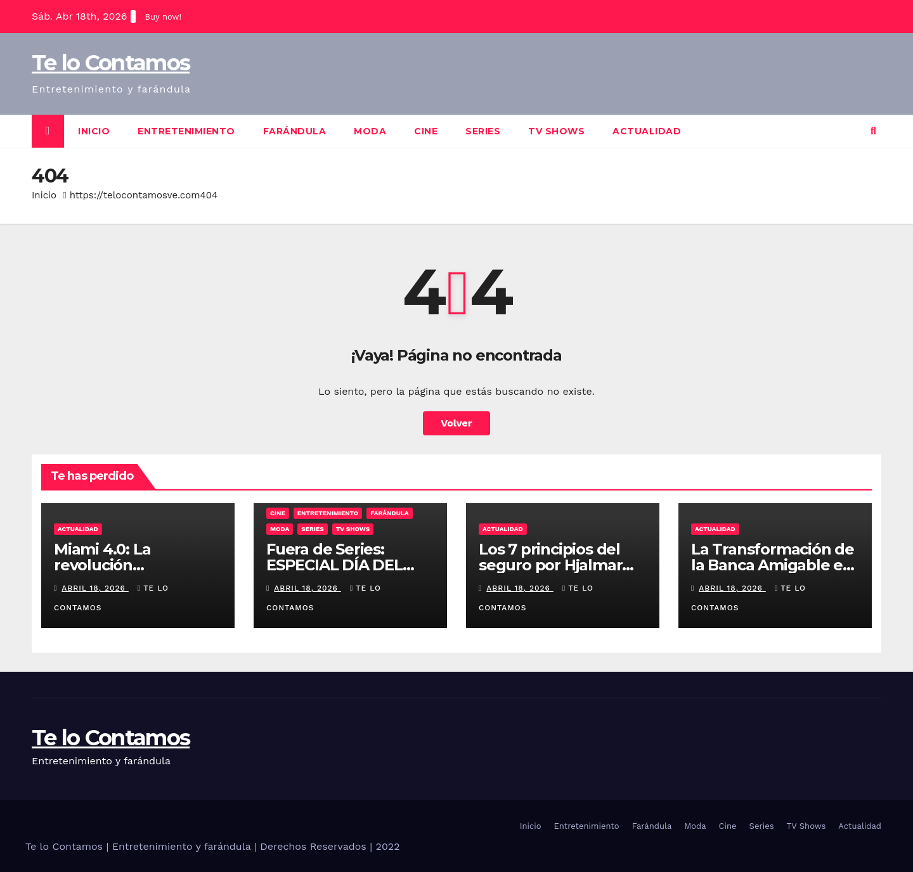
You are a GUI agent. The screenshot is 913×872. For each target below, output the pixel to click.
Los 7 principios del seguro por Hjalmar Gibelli (550, 565)
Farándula (295, 131)
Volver (456, 423)
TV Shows (556, 131)
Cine (425, 131)
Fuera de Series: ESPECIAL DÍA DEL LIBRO (334, 565)
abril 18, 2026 (95, 588)
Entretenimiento (186, 131)
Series (482, 131)
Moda (370, 131)
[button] (873, 131)
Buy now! (163, 17)
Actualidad (646, 131)
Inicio (94, 131)
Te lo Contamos (111, 62)
